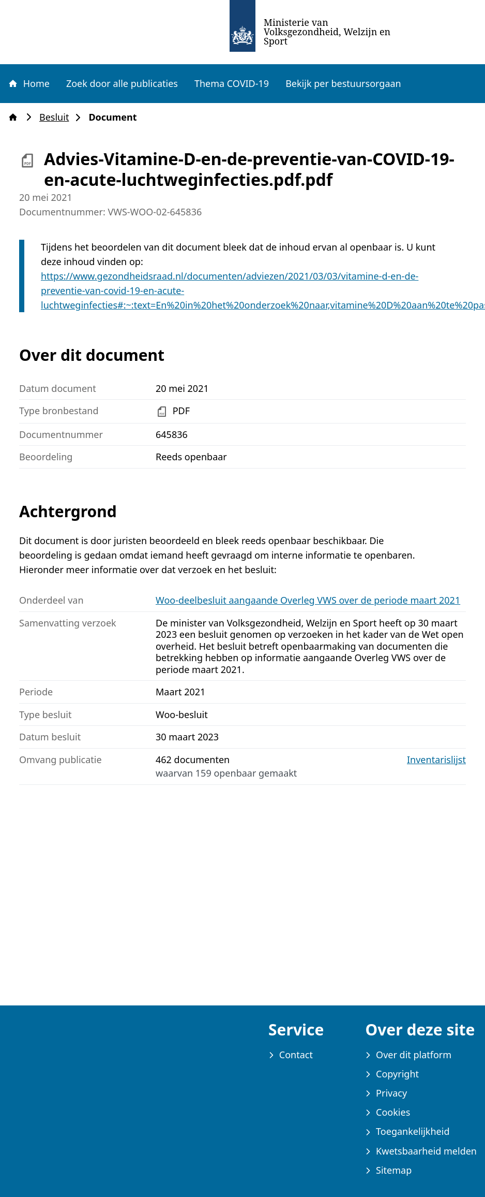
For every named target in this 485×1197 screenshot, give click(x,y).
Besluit (57, 117)
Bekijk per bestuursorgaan (343, 83)
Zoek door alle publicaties (122, 83)
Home (28, 83)
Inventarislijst (436, 760)
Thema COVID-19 (231, 83)
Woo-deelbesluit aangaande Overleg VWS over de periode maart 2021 (308, 600)
